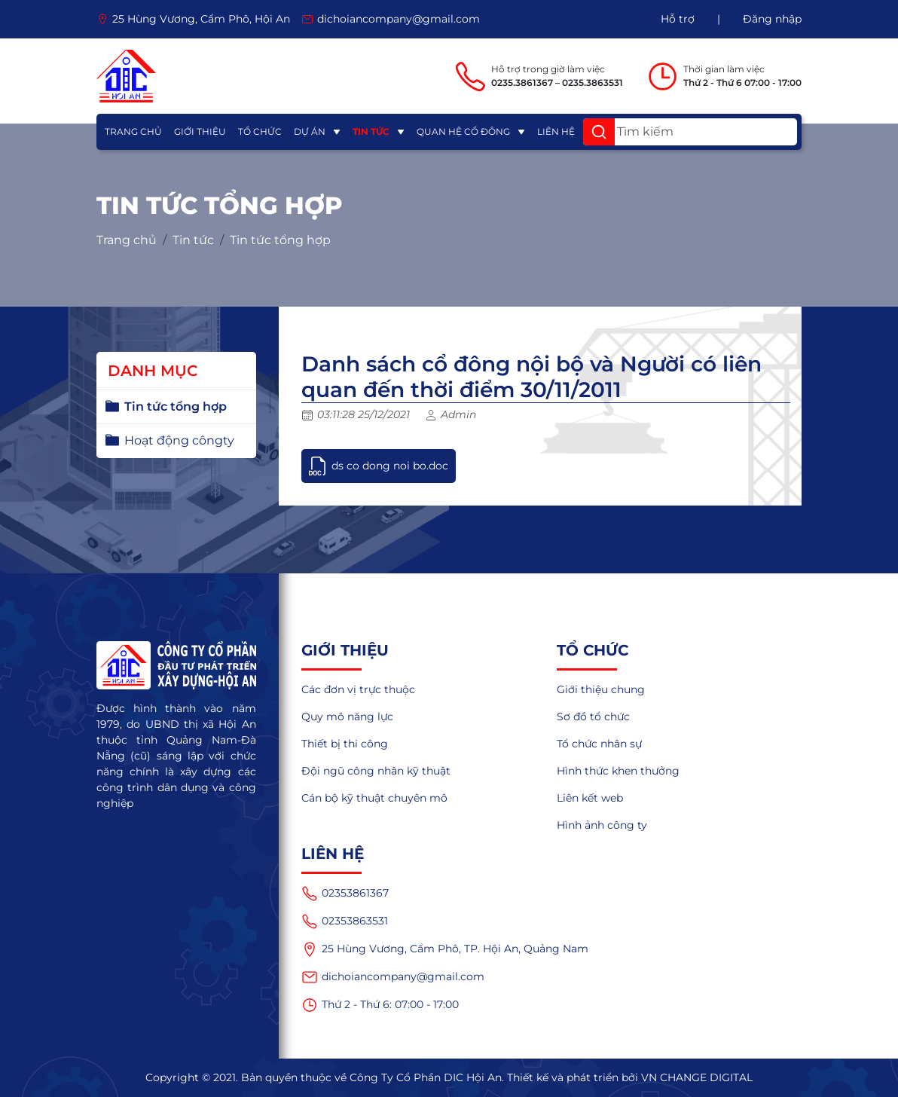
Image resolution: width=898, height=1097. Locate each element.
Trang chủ (133, 131)
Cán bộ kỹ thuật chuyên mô (374, 798)
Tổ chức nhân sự (599, 743)
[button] (599, 131)
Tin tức (371, 131)
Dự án (309, 131)
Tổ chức (260, 131)
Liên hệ (556, 131)
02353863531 (344, 921)
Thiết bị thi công (344, 743)
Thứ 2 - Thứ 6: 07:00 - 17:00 (380, 1005)
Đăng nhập (772, 19)
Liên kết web (590, 798)
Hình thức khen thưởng (618, 771)
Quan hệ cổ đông (463, 131)
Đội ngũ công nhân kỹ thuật (376, 771)
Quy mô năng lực (347, 716)
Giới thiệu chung (601, 689)
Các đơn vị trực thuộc (358, 689)
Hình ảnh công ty (602, 825)
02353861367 (345, 893)
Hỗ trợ (678, 19)
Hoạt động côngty (179, 440)
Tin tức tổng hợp (280, 240)
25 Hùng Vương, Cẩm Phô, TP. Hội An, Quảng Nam (444, 949)
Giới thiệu (200, 131)
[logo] (126, 76)
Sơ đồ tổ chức (593, 716)
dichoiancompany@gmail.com (392, 977)
